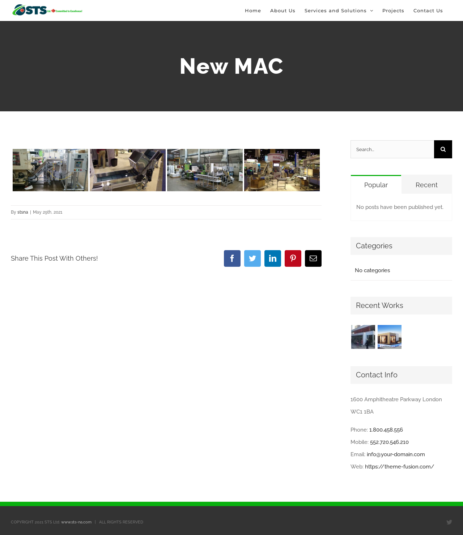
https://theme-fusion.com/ (399, 466)
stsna (22, 212)
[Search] (443, 149)
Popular (376, 185)
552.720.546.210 (389, 442)
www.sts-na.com (76, 522)
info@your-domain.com (396, 454)
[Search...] (392, 149)
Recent (427, 185)
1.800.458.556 (386, 430)
